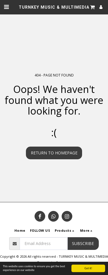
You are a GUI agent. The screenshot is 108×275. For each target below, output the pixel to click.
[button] (6, 7)
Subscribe (83, 243)
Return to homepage (54, 153)
